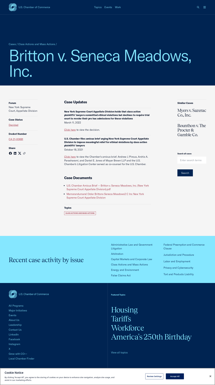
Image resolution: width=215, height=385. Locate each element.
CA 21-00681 (16, 139)
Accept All (175, 376)
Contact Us (15, 329)
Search (185, 173)
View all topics (119, 352)
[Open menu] (204, 7)
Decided (13, 125)
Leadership (15, 324)
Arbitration (117, 253)
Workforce (127, 327)
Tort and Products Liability (179, 274)
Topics (98, 7)
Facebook (14, 339)
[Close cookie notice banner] (210, 376)
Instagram (14, 344)
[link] (198, 7)
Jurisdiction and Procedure (179, 254)
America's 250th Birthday (151, 336)
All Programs (16, 305)
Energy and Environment (125, 270)
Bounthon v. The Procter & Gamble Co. (191, 130)
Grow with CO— (18, 353)
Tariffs (121, 318)
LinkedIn (14, 334)
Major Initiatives (18, 310)
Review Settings (154, 376)
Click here (70, 129)
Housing (124, 309)
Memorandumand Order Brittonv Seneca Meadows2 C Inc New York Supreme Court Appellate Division (105, 195)
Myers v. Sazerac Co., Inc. (191, 113)
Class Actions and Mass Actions (36, 44)
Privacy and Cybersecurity (178, 267)
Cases (12, 44)
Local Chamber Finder (21, 358)
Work (118, 7)
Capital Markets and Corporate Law (131, 259)
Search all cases (184, 153)
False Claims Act (121, 275)
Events (108, 7)
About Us (14, 320)
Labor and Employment (177, 261)
